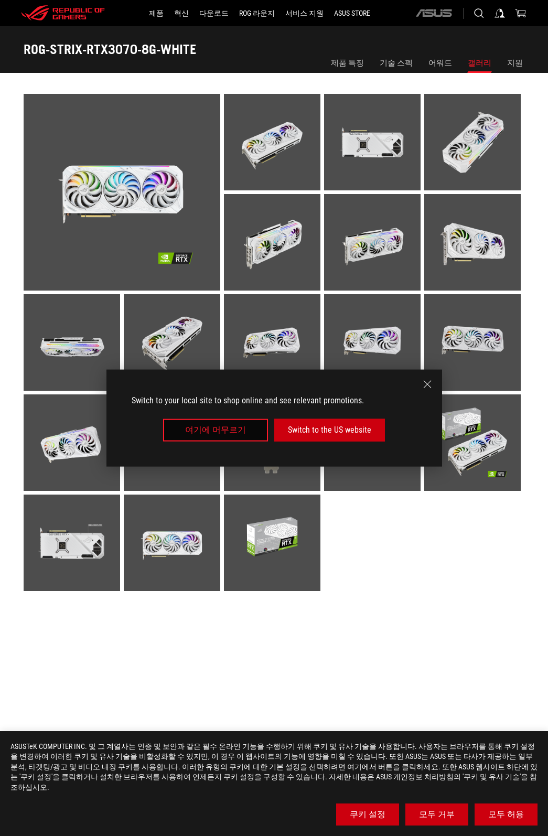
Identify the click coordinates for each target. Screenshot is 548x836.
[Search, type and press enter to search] (478, 13)
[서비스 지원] (304, 13)
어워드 (440, 63)
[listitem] (124, 194)
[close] (427, 384)
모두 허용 (506, 814)
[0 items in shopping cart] (520, 13)
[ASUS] (434, 13)
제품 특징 (347, 63)
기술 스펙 (396, 63)
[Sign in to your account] (499, 13)
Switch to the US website (329, 430)
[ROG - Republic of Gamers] (63, 13)
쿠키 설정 (367, 814)
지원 (515, 63)
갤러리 (479, 63)
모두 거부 (437, 814)
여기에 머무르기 (215, 430)
